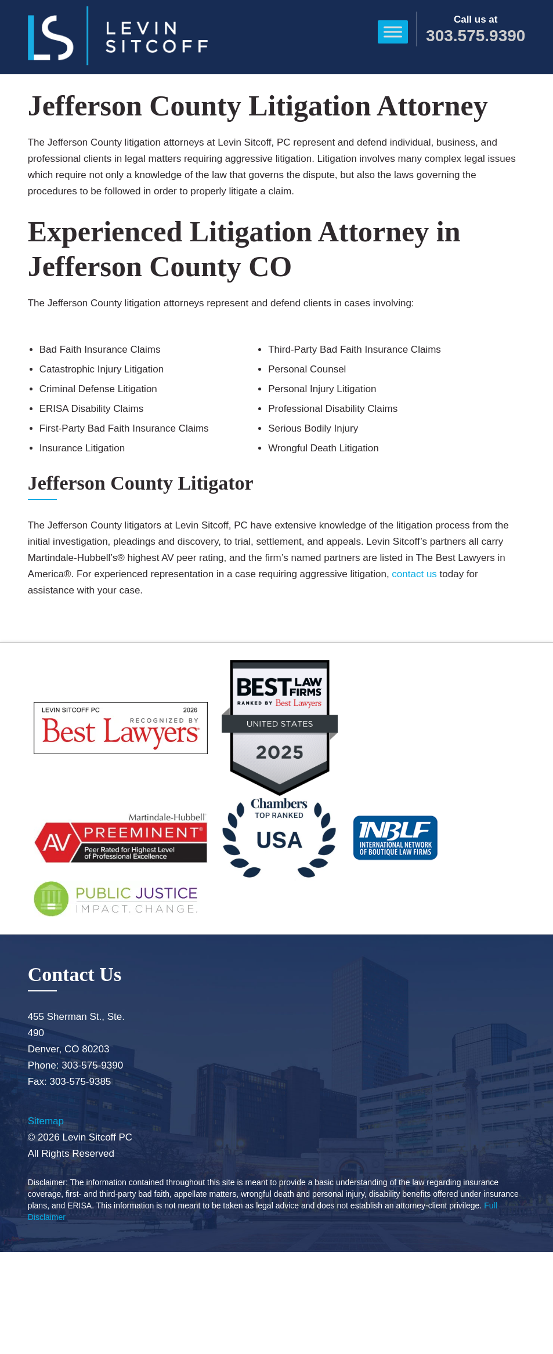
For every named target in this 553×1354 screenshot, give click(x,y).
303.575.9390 (475, 36)
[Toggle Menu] (393, 31)
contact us (414, 574)
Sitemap (46, 1121)
